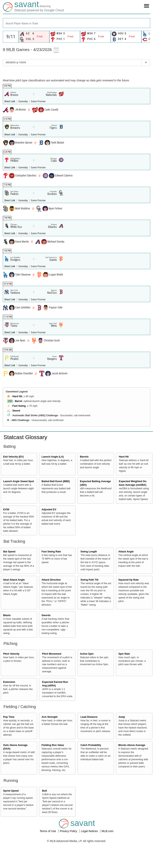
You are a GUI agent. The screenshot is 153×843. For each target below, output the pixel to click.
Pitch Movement (51, 653)
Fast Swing (19, 406)
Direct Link (10, 101)
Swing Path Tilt (89, 579)
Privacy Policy (69, 831)
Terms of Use (48, 831)
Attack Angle (126, 551)
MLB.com (107, 831)
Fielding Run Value (52, 745)
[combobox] (76, 23)
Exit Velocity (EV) (13, 456)
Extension (9, 682)
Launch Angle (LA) (52, 456)
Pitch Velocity (11, 653)
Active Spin (87, 653)
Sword (16, 410)
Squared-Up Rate (128, 579)
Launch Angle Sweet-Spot (18, 481)
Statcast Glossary (25, 437)
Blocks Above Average (131, 745)
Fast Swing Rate (51, 551)
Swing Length (88, 551)
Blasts (7, 615)
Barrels (84, 456)
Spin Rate (124, 653)
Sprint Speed (11, 790)
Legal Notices (90, 831)
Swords (46, 615)
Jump (121, 717)
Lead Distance (88, 717)
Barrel (18, 401)
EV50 (6, 509)
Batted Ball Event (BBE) (55, 481)
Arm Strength (49, 717)
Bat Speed (9, 551)
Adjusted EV (48, 509)
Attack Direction (51, 579)
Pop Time (8, 717)
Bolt (44, 790)
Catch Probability (90, 745)
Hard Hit (17, 396)
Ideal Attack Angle (14, 579)
